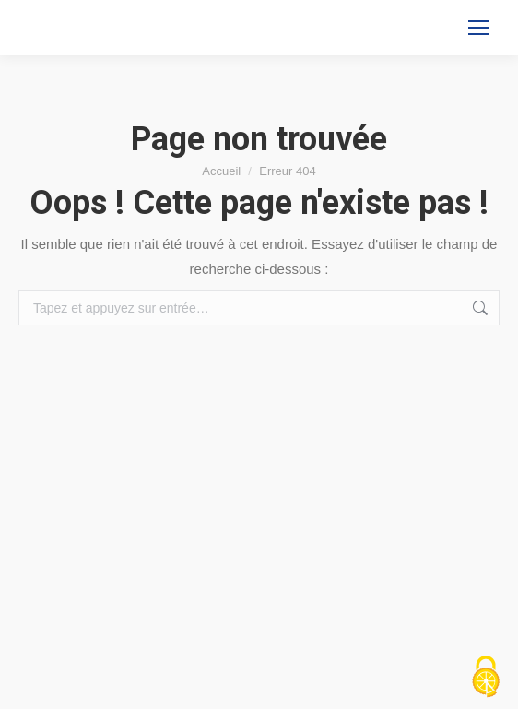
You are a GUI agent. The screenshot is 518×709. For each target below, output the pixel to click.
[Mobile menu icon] (478, 28)
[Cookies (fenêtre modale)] (485, 677)
